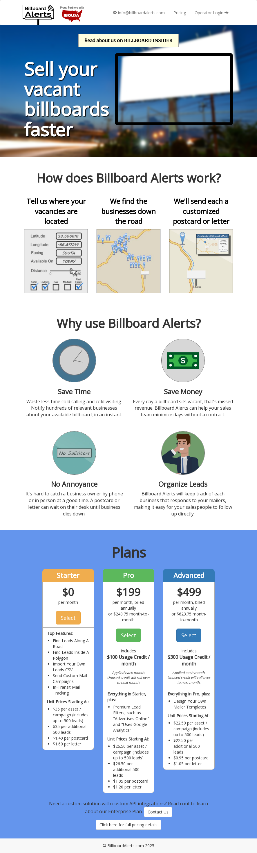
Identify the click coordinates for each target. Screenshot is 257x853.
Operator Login (212, 12)
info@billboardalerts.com (139, 12)
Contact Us (158, 812)
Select (68, 617)
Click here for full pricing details (128, 824)
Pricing (179, 12)
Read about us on (128, 40)
